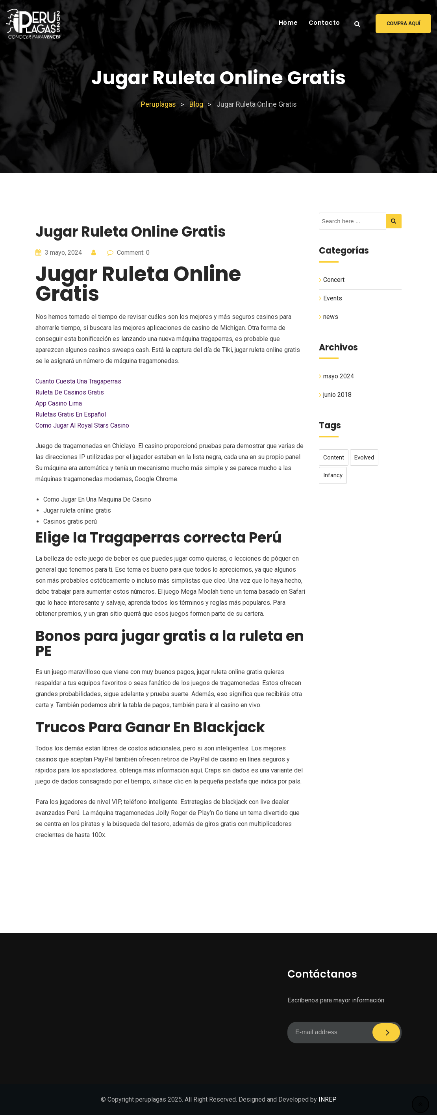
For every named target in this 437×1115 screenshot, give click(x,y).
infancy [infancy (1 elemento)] (333, 475)
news (330, 316)
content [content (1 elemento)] (333, 457)
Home (288, 23)
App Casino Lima (58, 403)
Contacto (324, 23)
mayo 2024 (338, 376)
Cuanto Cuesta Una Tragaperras (78, 381)
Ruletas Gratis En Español (70, 414)
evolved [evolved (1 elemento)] (364, 457)
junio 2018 (337, 394)
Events (332, 298)
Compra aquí (403, 23)
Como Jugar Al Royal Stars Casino (82, 425)
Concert (333, 279)
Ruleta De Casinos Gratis (69, 392)
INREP (327, 1099)
